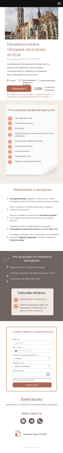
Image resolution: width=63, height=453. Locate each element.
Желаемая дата (18, 371)
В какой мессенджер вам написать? (25, 355)
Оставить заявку (32, 385)
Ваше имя (16, 339)
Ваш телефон (17, 347)
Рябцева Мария (34, 447)
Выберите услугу (18, 363)
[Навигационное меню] (59, 3)
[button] (19, 88)
